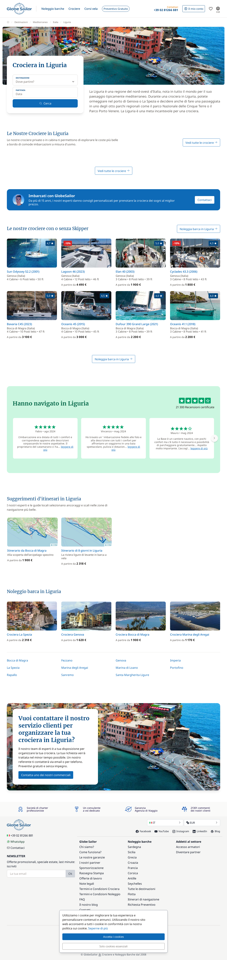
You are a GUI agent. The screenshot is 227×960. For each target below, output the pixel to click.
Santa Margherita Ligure (132, 675)
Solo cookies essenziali (113, 946)
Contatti (84, 910)
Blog (215, 831)
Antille (132, 878)
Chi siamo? (86, 847)
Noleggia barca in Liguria (198, 229)
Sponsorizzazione (91, 868)
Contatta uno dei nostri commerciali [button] (45, 775)
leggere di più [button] (199, 448)
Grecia (132, 857)
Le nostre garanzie (92, 857)
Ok (70, 874)
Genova (121, 660)
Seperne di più (98, 928)
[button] (52, 8)
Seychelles (135, 884)
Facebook (143, 831)
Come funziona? (90, 852)
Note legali (86, 884)
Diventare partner (188, 852)
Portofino (176, 668)
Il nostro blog (88, 905)
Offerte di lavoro (90, 878)
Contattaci (205, 200)
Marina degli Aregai (74, 668)
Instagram (180, 831)
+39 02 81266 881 (20, 835)
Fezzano (66, 660)
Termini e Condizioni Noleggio (99, 894)
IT (165, 822)
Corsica (133, 873)
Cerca (45, 103)
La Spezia (13, 668)
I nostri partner (89, 863)
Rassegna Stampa (91, 873)
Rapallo (12, 675)
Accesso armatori (188, 847)
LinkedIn (200, 831)
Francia (133, 868)
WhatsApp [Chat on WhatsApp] (16, 842)
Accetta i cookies (113, 936)
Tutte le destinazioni (141, 889)
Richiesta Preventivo (141, 905)
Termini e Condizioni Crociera (99, 889)
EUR (202, 822)
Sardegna (134, 847)
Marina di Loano (127, 668)
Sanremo (67, 675)
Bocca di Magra (17, 660)
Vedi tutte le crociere (201, 143)
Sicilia (131, 852)
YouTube (162, 831)
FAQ (82, 899)
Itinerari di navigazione (143, 899)
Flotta (132, 894)
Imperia (175, 660)
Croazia (133, 863)
